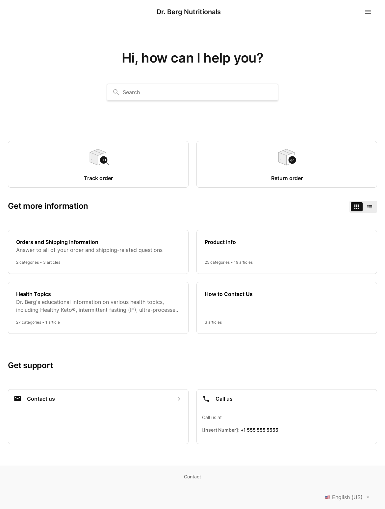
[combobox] (192, 92)
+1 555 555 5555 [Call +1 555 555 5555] (259, 430)
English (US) (348, 497)
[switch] (363, 207)
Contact (192, 476)
